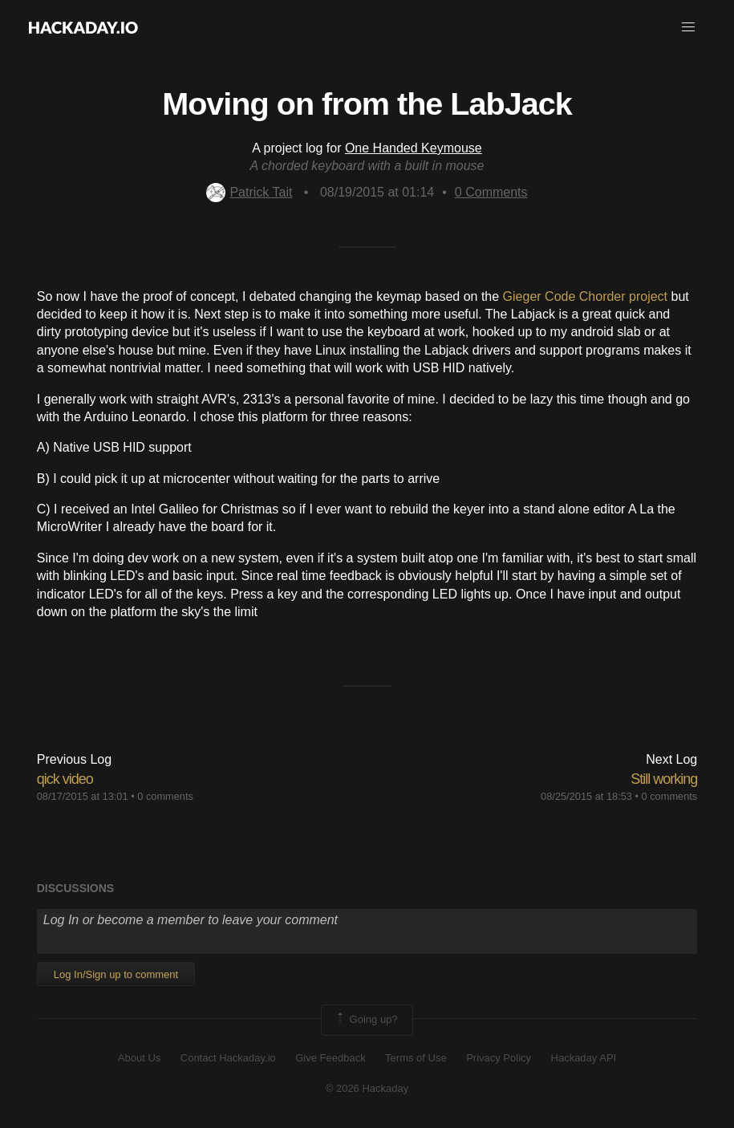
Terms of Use (416, 1058)
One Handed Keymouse (413, 148)
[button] (688, 27)
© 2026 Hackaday (367, 1088)
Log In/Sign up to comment (116, 974)
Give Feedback (330, 1058)
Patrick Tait (249, 192)
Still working (664, 779)
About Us (139, 1058)
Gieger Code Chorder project (585, 296)
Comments (491, 192)
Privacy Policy (498, 1058)
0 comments (165, 796)
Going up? (366, 1020)
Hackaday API (584, 1058)
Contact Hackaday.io (228, 1058)
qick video (65, 779)
